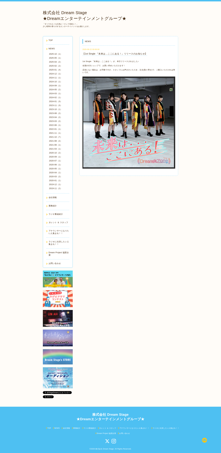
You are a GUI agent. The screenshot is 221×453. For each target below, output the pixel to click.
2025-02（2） (55, 66)
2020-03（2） (55, 176)
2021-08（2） (55, 141)
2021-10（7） (55, 137)
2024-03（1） (55, 93)
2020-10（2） (55, 153)
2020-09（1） (55, 157)
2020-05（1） (55, 168)
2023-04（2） (55, 117)
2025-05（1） (55, 58)
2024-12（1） (55, 74)
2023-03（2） (55, 121)
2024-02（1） (55, 97)
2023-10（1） (55, 109)
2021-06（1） (55, 145)
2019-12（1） (55, 184)
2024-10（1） (55, 81)
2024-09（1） (55, 85)
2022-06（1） (55, 125)
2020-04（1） (55, 172)
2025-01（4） (55, 70)
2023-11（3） (55, 105)
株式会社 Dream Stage (104, 449)
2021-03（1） (55, 149)
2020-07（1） (55, 161)
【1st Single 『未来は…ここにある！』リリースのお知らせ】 (114, 54)
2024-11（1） (55, 78)
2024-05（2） (55, 89)
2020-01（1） (55, 180)
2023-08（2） (55, 113)
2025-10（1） (55, 54)
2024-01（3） (55, 101)
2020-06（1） (55, 165)
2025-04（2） (55, 62)
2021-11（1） (55, 133)
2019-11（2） (55, 188)
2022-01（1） (55, 129)
